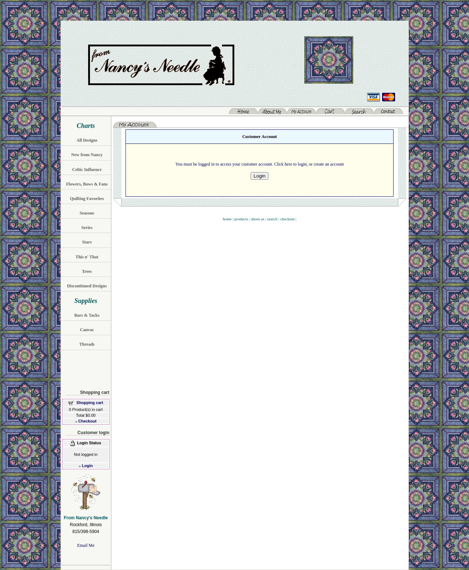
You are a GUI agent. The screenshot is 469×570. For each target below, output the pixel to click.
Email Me (86, 545)
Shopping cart (90, 402)
